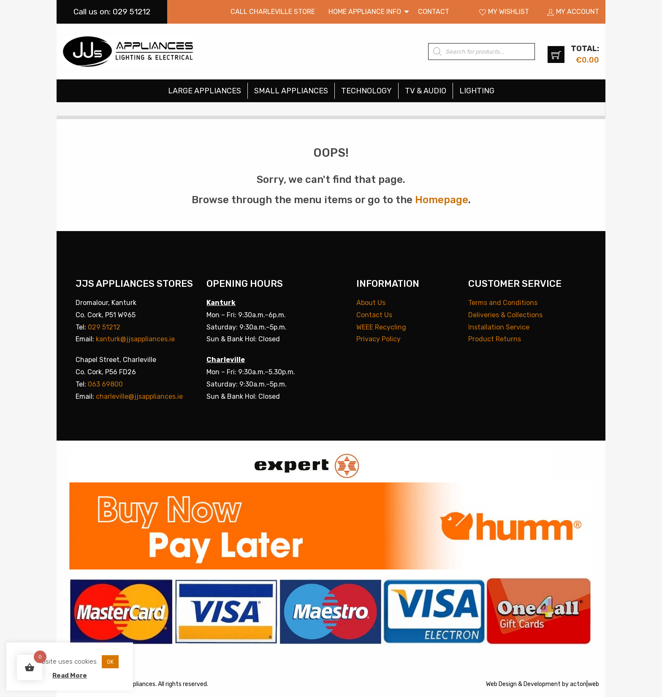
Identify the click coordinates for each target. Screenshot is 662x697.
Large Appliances (204, 90)
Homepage (441, 200)
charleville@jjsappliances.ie (139, 396)
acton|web (584, 684)
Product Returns (494, 339)
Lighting (476, 90)
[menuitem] (273, 12)
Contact (433, 12)
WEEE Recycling (381, 327)
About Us (370, 303)
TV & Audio (425, 90)
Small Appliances (291, 90)
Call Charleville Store (273, 12)
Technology (366, 90)
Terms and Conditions (502, 303)
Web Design (501, 684)
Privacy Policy (378, 339)
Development (542, 684)
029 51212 (104, 327)
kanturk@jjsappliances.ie (135, 339)
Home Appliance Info (364, 12)
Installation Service (498, 327)
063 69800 (105, 384)
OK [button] (110, 662)
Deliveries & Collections (505, 315)
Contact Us (374, 315)
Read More (69, 675)
